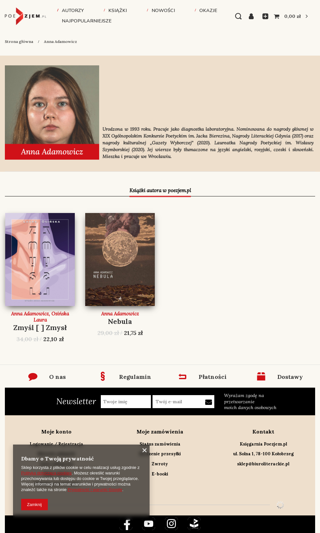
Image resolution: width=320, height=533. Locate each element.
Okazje (208, 10)
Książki (117, 10)
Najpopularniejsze (87, 21)
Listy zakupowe (263, 16)
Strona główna (19, 41)
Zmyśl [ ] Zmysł (40, 327)
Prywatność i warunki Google (95, 489)
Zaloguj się (253, 16)
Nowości (163, 10)
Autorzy (73, 10)
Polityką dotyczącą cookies (46, 473)
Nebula (120, 321)
